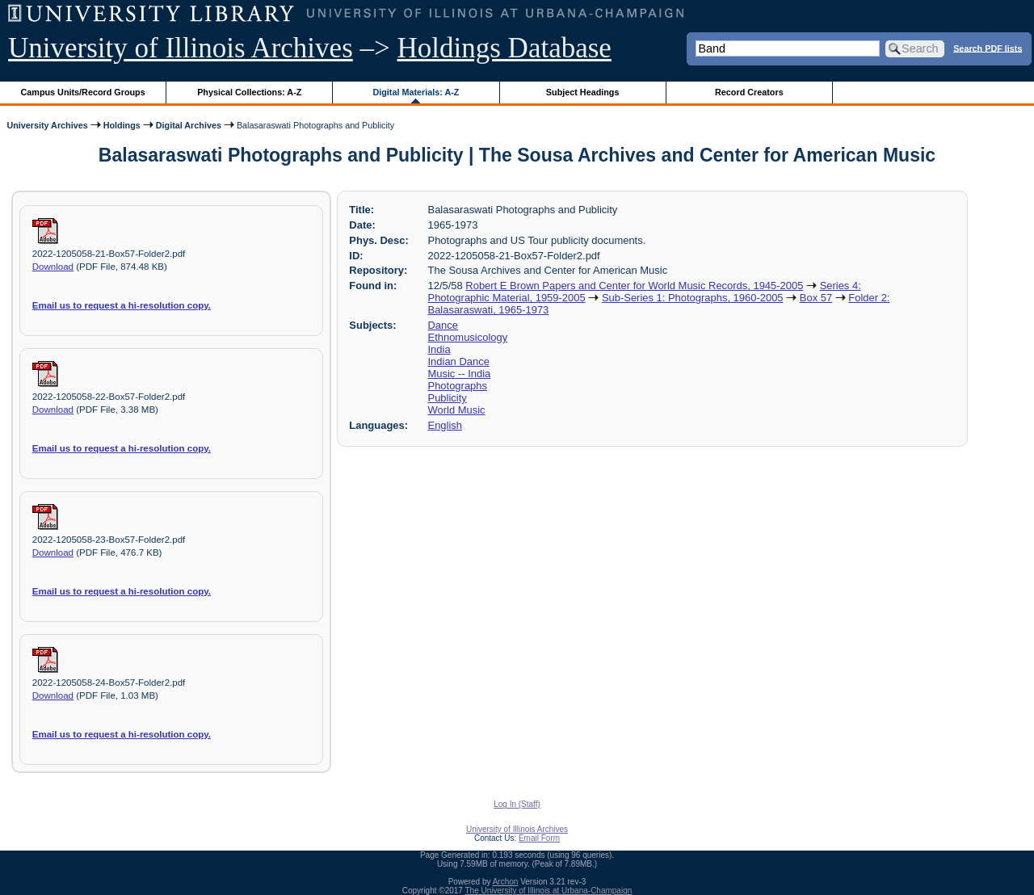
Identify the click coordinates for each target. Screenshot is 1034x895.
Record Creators (749, 92)
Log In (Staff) (517, 804)
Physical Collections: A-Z (249, 92)
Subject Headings (583, 92)
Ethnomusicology (468, 337)
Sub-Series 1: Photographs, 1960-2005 (693, 298)
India (439, 349)
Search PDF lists (987, 48)
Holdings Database (504, 48)
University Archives (46, 125)
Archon (506, 881)
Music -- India (459, 374)
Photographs (457, 386)
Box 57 (816, 298)
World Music (456, 410)
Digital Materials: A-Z (415, 92)
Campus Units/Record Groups (83, 92)
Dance (443, 325)
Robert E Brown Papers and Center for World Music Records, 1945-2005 (634, 285)
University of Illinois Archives (180, 48)
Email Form (539, 838)
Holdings (122, 125)
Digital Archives (188, 125)
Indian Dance (459, 361)
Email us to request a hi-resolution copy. (121, 305)
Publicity (447, 398)
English (445, 425)
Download (53, 266)
